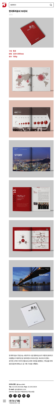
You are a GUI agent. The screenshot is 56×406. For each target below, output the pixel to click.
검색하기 (50, 5)
